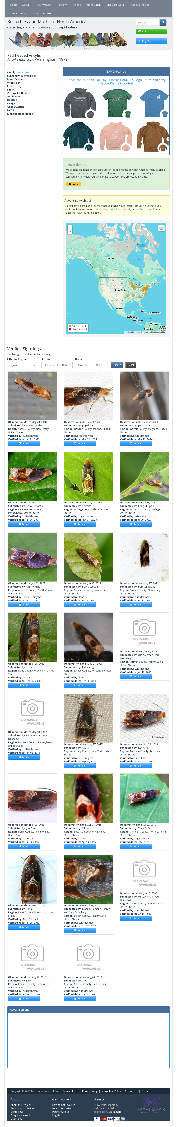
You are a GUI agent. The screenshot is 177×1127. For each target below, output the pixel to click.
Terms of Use (70, 1091)
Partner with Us (60, 1111)
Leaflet (128, 332)
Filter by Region (17, 359)
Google (146, 332)
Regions (76, 4)
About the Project (21, 1104)
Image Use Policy (111, 1091)
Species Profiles (141, 4)
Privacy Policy (89, 1091)
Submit (117, 365)
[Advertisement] (88, 1040)
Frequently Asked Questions (20, 1117)
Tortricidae (23, 72)
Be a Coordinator (62, 1108)
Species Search (18, 13)
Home (13, 4)
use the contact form (147, 209)
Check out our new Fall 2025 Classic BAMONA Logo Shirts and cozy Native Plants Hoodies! (116, 81)
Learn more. (115, 1111)
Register (56, 1115)
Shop (35, 13)
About (26, 4)
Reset (131, 365)
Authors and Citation (22, 1108)
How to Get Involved (63, 1104)
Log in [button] (143, 31)
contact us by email (119, 209)
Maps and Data (116, 4)
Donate (47, 13)
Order (78, 359)
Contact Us (131, 1091)
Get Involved (45, 4)
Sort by (45, 359)
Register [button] (144, 41)
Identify (62, 4)
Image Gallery (93, 4)
